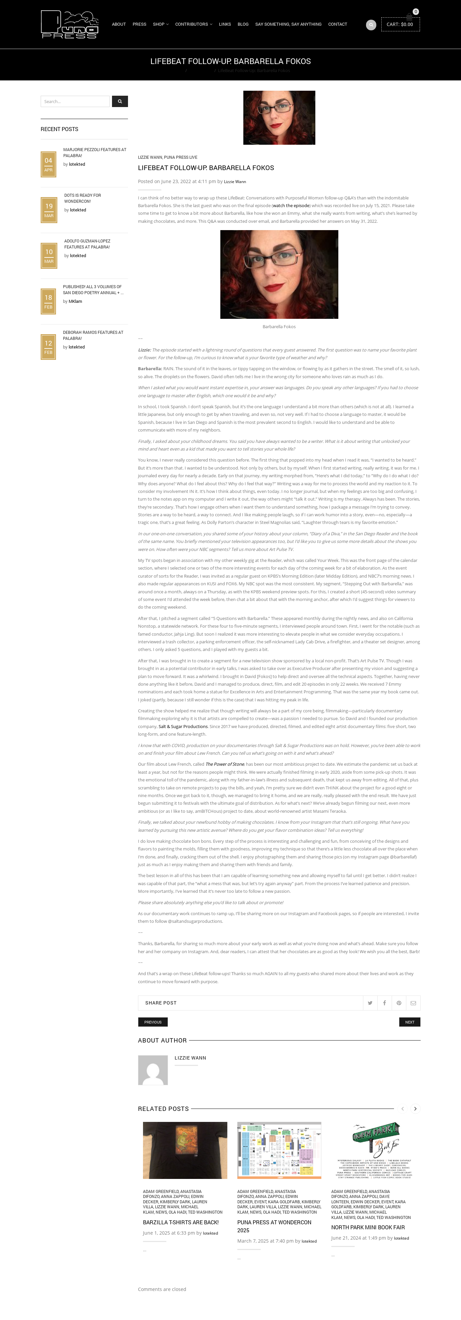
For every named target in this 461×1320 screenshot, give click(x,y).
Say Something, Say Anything (288, 24)
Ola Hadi (177, 1212)
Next (409, 1022)
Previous (153, 1022)
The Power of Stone (224, 764)
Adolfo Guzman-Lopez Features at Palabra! (87, 243)
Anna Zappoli (175, 1196)
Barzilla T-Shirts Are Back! (181, 1222)
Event (260, 1201)
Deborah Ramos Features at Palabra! (93, 335)
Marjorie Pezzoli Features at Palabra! (94, 152)
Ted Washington (205, 1212)
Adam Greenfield (161, 1191)
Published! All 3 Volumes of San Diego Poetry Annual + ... (93, 289)
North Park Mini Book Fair (368, 1227)
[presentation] (402, 1109)
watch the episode (291, 205)
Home (177, 70)
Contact (337, 24)
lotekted (210, 1233)
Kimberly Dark (175, 1201)
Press (139, 24)
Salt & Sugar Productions (183, 726)
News (161, 1212)
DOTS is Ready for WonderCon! (82, 198)
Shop (158, 24)
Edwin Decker (365, 1201)
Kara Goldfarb (284, 1201)
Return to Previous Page (395, 65)
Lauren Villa (263, 1206)
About (119, 24)
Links (225, 24)
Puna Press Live (180, 157)
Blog (243, 24)
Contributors (191, 24)
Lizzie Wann (200, 70)
